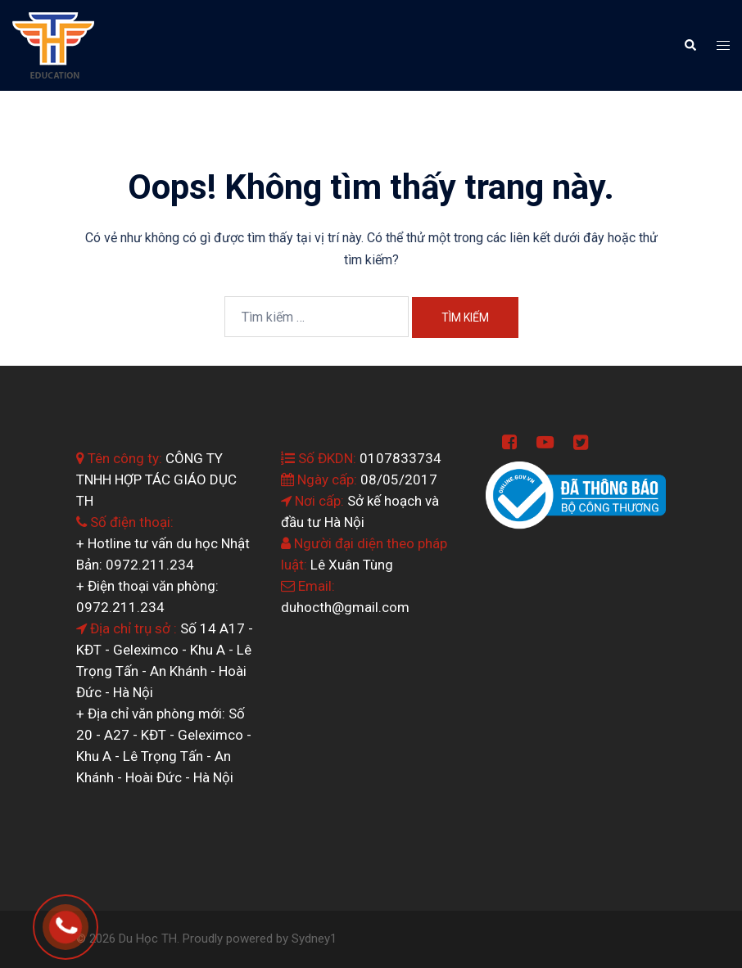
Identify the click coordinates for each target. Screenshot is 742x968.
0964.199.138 (89, 922)
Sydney (311, 938)
